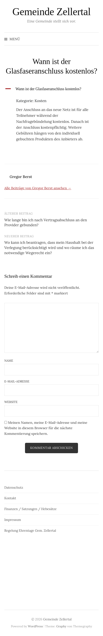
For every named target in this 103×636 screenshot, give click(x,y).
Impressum (12, 520)
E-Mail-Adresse (16, 381)
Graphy (61, 626)
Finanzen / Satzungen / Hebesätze (30, 509)
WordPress (35, 626)
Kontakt (10, 498)
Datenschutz (13, 487)
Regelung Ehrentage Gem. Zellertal (30, 530)
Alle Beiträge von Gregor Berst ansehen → (37, 188)
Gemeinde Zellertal (51, 11)
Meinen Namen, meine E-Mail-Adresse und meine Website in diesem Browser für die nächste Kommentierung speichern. (45, 428)
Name (8, 361)
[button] (51, 89)
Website (10, 402)
